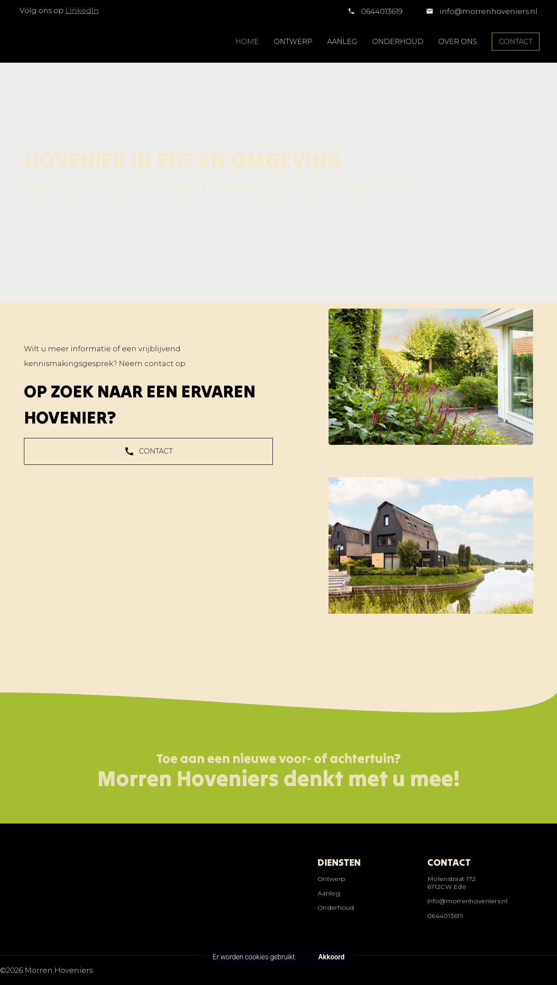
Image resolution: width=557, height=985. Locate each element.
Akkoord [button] (331, 957)
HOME (247, 41)
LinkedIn (82, 10)
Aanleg (329, 893)
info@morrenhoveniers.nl (487, 11)
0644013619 (381, 11)
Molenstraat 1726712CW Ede (451, 883)
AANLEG (342, 41)
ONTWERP (293, 41)
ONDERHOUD (397, 41)
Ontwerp (332, 879)
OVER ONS (457, 41)
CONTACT (516, 41)
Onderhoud (336, 907)
